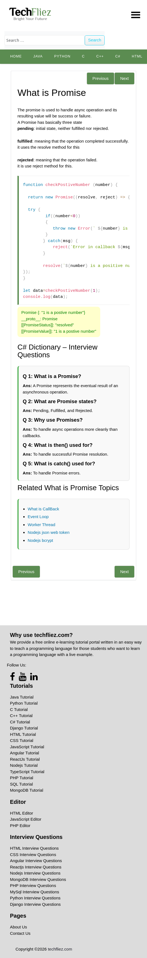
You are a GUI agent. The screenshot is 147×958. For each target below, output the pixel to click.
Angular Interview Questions (36, 860)
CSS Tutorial (21, 740)
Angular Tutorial (24, 752)
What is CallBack (43, 508)
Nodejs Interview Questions (35, 873)
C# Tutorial (20, 722)
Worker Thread (41, 524)
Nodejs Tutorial (24, 765)
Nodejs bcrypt (40, 540)
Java (38, 56)
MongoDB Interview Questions (38, 879)
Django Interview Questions (35, 904)
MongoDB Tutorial (26, 790)
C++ (100, 56)
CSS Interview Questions (33, 854)
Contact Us (20, 933)
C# (117, 56)
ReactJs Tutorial (25, 759)
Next (124, 78)
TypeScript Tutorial (27, 771)
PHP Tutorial (21, 777)
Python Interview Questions (35, 898)
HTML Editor (21, 813)
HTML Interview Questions (34, 848)
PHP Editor (20, 825)
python (62, 56)
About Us (18, 927)
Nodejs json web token (48, 532)
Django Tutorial (24, 728)
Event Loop (38, 516)
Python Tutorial (24, 703)
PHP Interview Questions (33, 885)
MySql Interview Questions (34, 891)
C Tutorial (19, 709)
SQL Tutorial (21, 784)
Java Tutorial (21, 697)
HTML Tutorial (23, 734)
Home (16, 56)
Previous (100, 78)
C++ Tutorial (21, 715)
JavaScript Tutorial (27, 746)
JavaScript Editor (25, 819)
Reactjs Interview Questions (35, 867)
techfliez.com (60, 949)
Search (94, 40)
